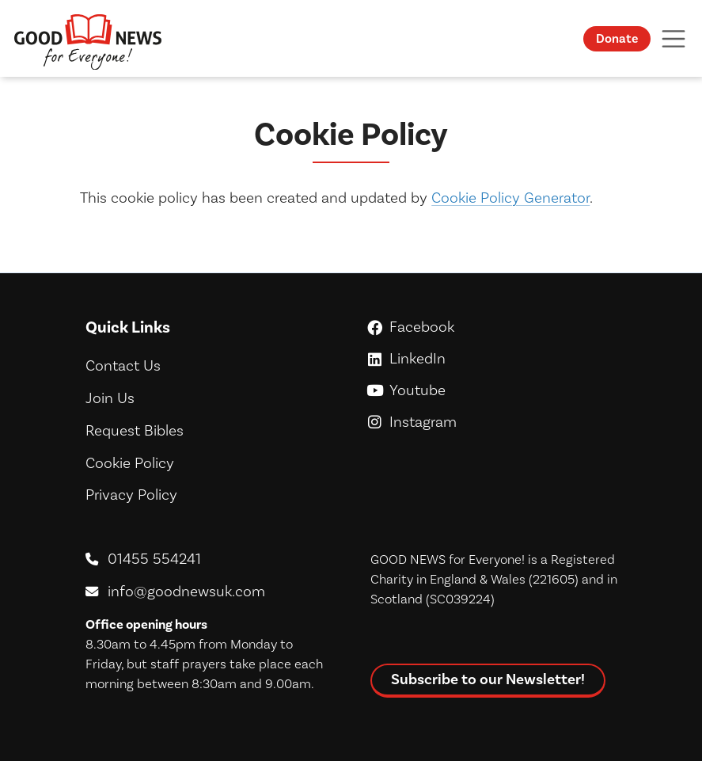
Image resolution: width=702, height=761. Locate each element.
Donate (617, 38)
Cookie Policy (129, 463)
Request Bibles (134, 430)
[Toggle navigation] (673, 38)
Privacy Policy (131, 494)
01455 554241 (154, 559)
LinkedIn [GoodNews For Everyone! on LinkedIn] (493, 358)
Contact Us (123, 365)
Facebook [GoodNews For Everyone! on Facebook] (493, 327)
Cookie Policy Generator (510, 197)
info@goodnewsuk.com (186, 591)
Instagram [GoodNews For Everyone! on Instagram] (493, 422)
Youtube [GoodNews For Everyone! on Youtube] (493, 390)
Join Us (110, 398)
